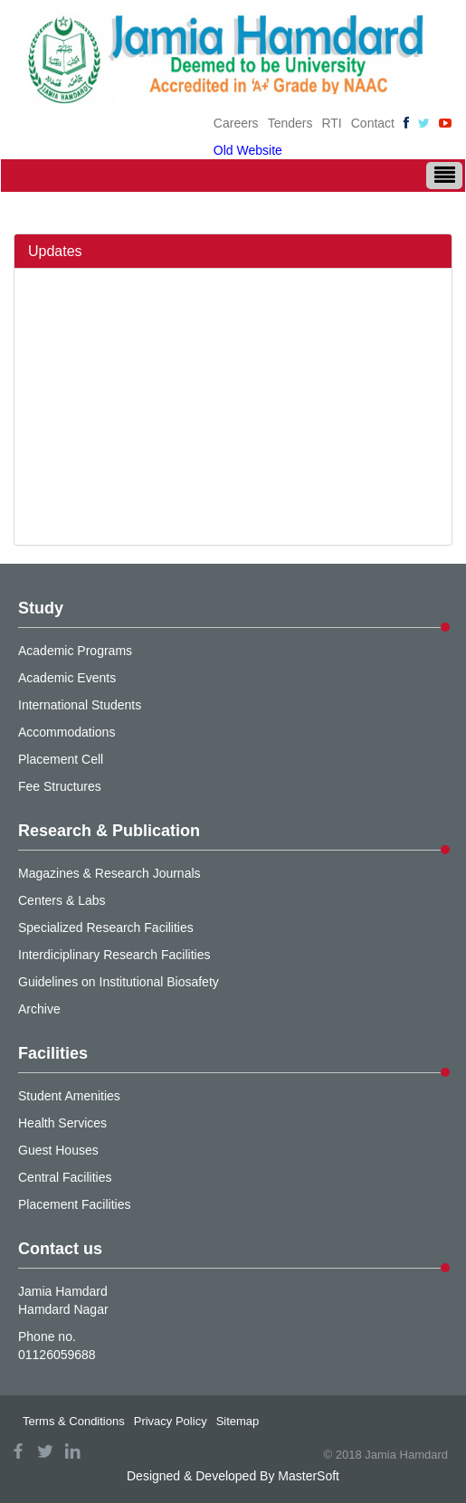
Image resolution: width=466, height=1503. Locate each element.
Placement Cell (60, 759)
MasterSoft (308, 1476)
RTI (331, 123)
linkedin (72, 1451)
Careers (236, 123)
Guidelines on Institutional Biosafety (118, 982)
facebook (18, 1451)
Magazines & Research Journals (109, 873)
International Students (79, 705)
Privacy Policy (170, 1421)
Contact (373, 123)
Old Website (248, 150)
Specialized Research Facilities (106, 927)
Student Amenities (69, 1096)
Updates (55, 251)
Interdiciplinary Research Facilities (114, 954)
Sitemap (238, 1421)
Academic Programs (75, 650)
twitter (45, 1451)
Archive (39, 1009)
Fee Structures (59, 786)
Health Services (62, 1123)
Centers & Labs (62, 900)
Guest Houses (58, 1150)
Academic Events (67, 678)
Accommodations (66, 732)
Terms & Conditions (74, 1421)
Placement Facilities (74, 1204)
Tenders (290, 123)
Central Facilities (64, 1177)
